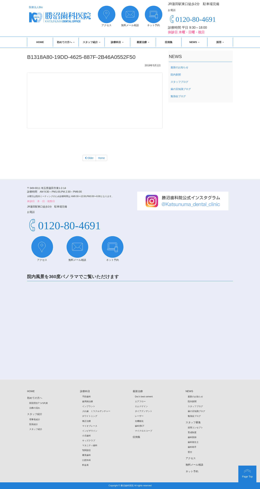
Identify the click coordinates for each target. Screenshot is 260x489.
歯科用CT (139, 426)
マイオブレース (89, 426)
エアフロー (140, 401)
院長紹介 (33, 424)
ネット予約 (192, 471)
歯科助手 (192, 447)
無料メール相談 (194, 464)
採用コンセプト (195, 427)
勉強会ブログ (178, 96)
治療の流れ (34, 408)
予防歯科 (86, 396)
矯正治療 (86, 421)
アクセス (191, 458)
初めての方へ (66, 42)
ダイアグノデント (143, 411)
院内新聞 (176, 74)
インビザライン (89, 431)
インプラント (88, 406)
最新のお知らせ (179, 67)
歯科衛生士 (193, 442)
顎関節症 (86, 450)
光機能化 (139, 421)
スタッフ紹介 (91, 42)
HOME (40, 42)
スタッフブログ (179, 81)
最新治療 (143, 42)
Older (89, 158)
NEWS (194, 42)
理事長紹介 (34, 419)
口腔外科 (86, 460)
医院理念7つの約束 (38, 403)
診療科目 (117, 42)
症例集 (168, 42)
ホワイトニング (89, 416)
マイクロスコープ (143, 431)
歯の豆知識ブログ (181, 89)
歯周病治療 (87, 401)
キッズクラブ (88, 440)
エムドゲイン (141, 406)
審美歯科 (86, 455)
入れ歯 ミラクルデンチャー (96, 411)
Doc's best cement (144, 396)
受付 (190, 452)
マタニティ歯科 (89, 445)
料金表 (85, 465)
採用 (220, 42)
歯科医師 (192, 437)
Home (101, 158)
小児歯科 (86, 435)
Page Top (247, 473)
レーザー (139, 416)
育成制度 (192, 432)
